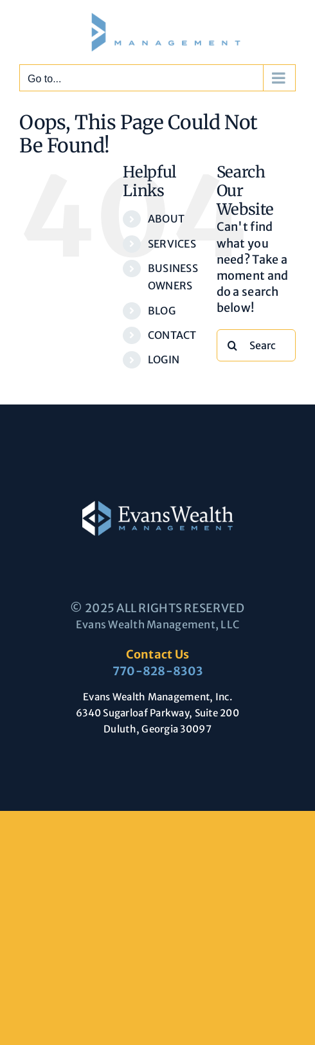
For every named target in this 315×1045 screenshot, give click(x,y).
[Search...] (256, 345)
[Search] (233, 345)
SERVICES (172, 243)
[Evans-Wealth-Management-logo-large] (157, 506)
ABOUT (166, 218)
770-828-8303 (158, 671)
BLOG (162, 310)
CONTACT (172, 335)
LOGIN (163, 359)
